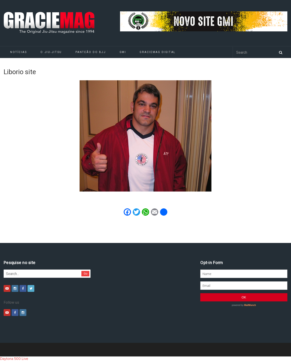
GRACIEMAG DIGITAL (158, 52)
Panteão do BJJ (90, 52)
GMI (123, 52)
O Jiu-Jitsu (51, 52)
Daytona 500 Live (14, 358)
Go (86, 273)
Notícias (18, 52)
